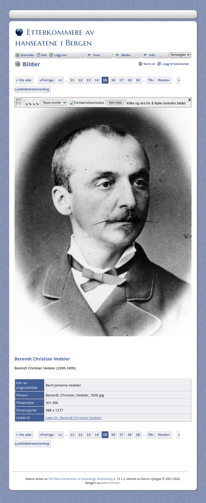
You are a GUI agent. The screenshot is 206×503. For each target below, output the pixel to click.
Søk (44, 55)
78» (151, 80)
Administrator (110, 483)
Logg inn (60, 55)
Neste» (164, 80)
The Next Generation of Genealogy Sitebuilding (80, 479)
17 (121, 80)
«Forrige (46, 80)
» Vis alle (23, 80)
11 (72, 80)
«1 (60, 80)
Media (125, 55)
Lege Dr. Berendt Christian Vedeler (74, 417)
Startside (27, 55)
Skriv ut (149, 64)
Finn (96, 55)
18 (129, 80)
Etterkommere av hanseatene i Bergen (54, 37)
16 (113, 80)
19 (138, 80)
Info (152, 55)
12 (80, 80)
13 (89, 80)
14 (97, 80)
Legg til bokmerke (175, 64)
